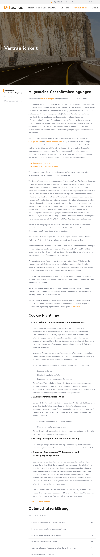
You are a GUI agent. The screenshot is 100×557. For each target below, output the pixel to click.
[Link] (13, 7)
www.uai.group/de (47, 98)
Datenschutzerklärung (13, 101)
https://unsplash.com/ (54, 142)
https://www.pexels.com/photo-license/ (43, 166)
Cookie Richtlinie (10, 97)
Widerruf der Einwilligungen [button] (39, 501)
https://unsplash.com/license (39, 163)
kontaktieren (75, 307)
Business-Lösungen (78, 2)
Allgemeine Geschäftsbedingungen (14, 91)
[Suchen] (94, 7)
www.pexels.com (35, 142)
